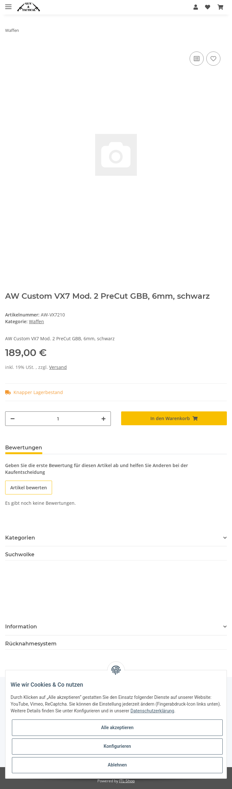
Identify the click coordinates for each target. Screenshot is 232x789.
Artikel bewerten (28, 487)
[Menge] (58, 419)
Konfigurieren (117, 746)
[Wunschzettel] (207, 7)
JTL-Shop (127, 781)
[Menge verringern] (12, 419)
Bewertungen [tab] (23, 448)
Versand (58, 367)
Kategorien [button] (20, 538)
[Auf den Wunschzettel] (213, 59)
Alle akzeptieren (117, 727)
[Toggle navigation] (8, 4)
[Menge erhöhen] (103, 419)
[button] (195, 7)
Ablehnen (117, 764)
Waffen (36, 321)
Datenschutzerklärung (152, 710)
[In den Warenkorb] (174, 418)
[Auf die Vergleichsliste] (197, 59)
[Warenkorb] (220, 7)
